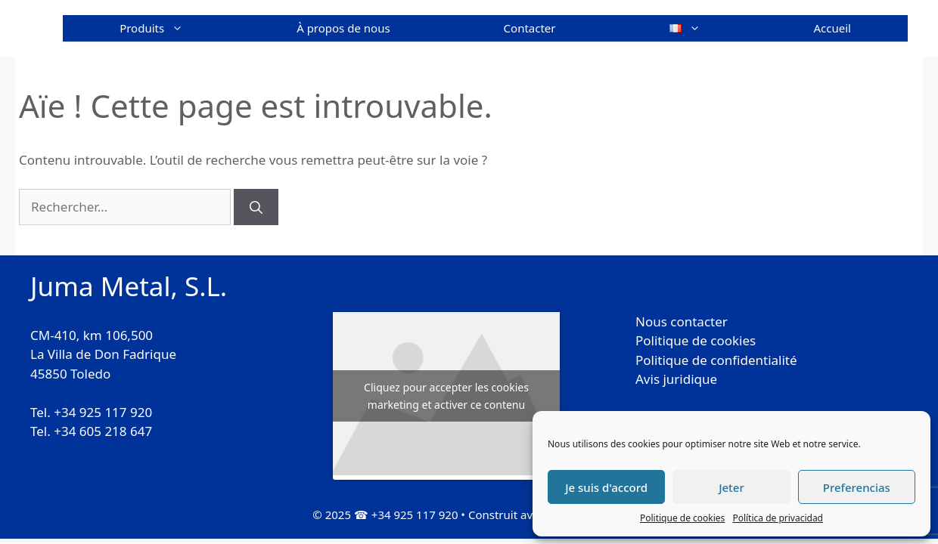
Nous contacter (681, 321)
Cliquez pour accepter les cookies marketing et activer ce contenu (446, 396)
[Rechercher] (256, 207)
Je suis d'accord (606, 487)
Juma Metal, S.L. (128, 286)
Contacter (530, 28)
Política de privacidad (777, 518)
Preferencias (856, 487)
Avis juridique (676, 379)
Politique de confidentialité (716, 360)
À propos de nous (343, 28)
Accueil (832, 28)
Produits (180, 28)
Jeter (731, 487)
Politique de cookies (682, 518)
